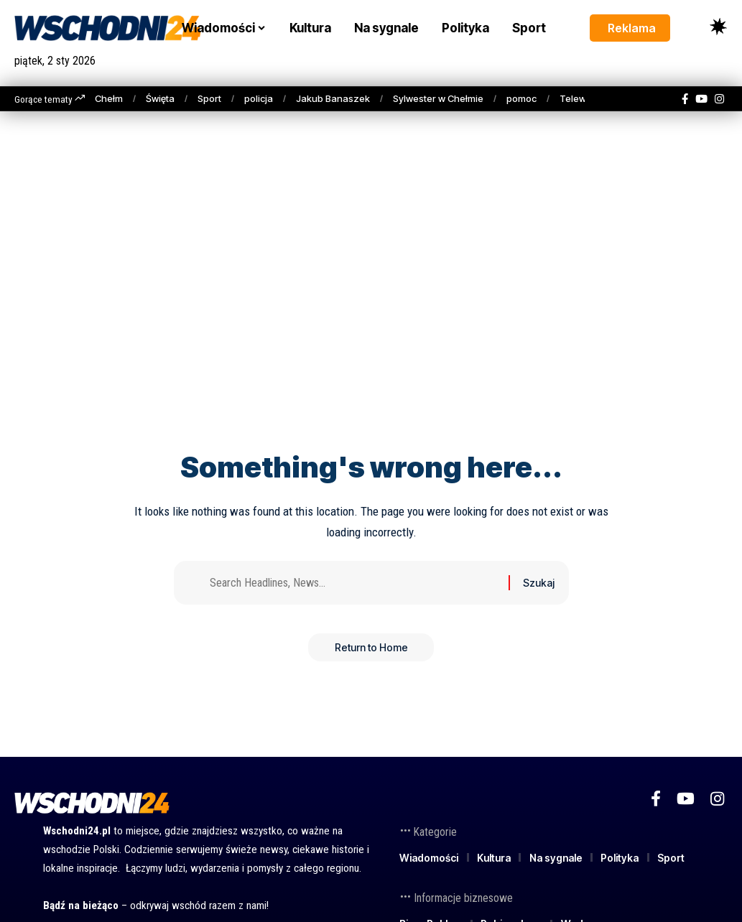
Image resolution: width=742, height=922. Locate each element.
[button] (691, 27)
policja (258, 98)
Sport (209, 98)
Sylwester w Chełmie (438, 98)
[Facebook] (685, 99)
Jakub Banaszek (333, 98)
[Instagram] (719, 99)
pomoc (521, 98)
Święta (160, 98)
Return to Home (371, 650)
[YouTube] (701, 99)
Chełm (109, 98)
